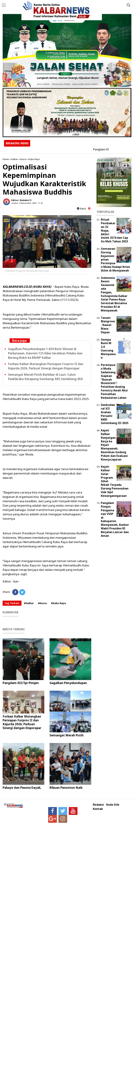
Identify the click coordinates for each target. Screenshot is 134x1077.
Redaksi (98, 805)
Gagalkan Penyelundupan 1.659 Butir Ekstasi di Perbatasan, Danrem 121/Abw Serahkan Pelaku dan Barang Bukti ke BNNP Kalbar (45, 353)
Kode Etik (112, 805)
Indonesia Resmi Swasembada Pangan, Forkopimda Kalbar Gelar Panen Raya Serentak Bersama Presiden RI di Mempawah (114, 294)
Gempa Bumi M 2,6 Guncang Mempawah (108, 349)
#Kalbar (29, 603)
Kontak (98, 809)
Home (6, 159)
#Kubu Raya (58, 603)
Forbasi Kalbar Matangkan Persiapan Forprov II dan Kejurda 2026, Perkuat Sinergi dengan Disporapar (22, 722)
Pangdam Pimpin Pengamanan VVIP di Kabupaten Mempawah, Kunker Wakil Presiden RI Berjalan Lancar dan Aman (115, 519)
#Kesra (42, 603)
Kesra (23, 159)
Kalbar (14, 159)
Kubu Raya (34, 159)
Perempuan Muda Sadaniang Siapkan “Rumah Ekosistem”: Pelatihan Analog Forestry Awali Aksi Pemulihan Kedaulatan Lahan (114, 381)
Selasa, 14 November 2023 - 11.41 (27, 203)
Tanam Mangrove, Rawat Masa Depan (108, 325)
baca (81, 208)
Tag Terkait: (12, 603)
